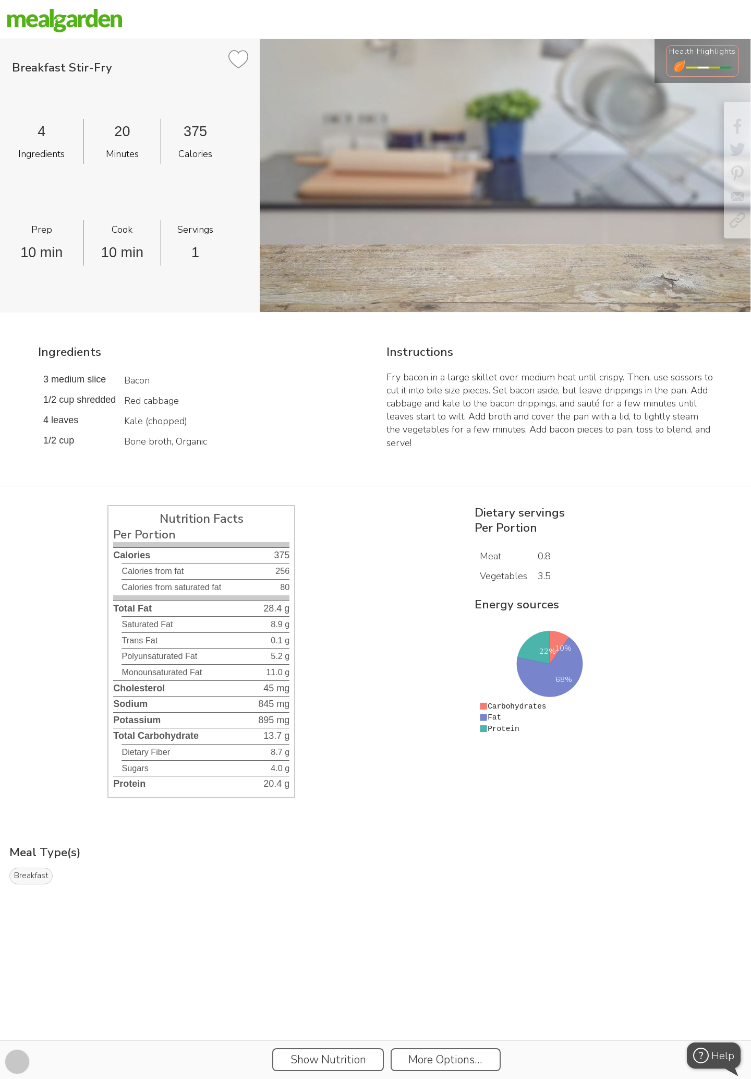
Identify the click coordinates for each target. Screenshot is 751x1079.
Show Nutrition (328, 1060)
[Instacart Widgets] (375, 1003)
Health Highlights (702, 51)
